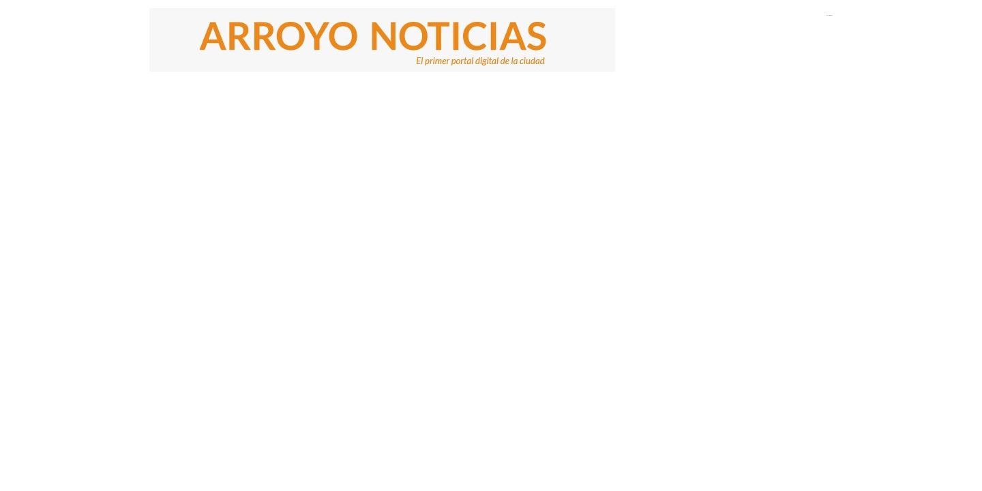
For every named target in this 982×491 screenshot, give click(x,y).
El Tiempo (830, 15)
